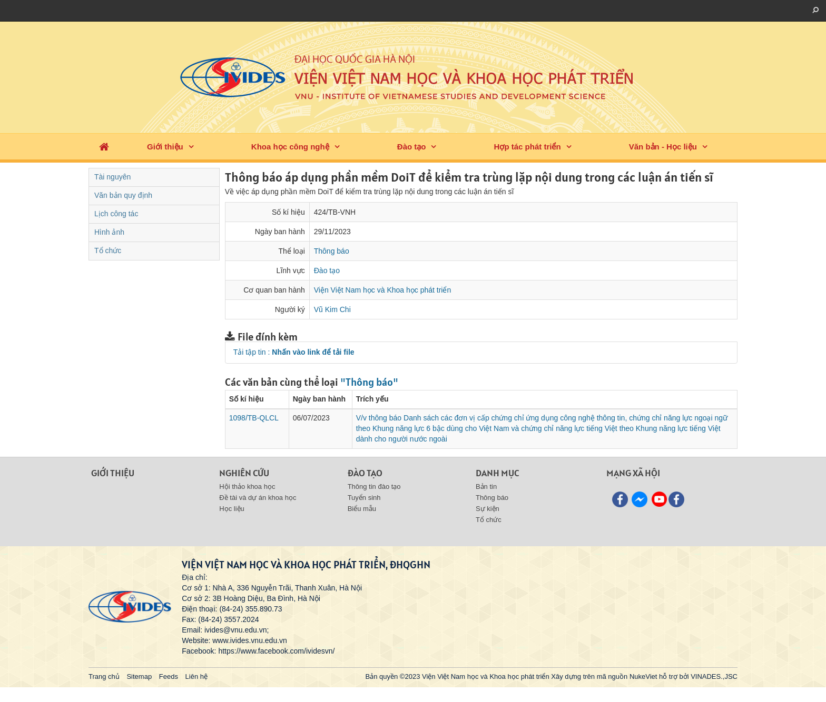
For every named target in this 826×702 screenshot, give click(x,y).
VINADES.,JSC (714, 676)
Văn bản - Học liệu (663, 146)
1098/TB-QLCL (254, 418)
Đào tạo (411, 146)
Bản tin (486, 486)
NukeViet (643, 676)
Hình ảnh (109, 232)
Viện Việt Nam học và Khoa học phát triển (382, 290)
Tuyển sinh (364, 498)
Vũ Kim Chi (332, 309)
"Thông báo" (369, 382)
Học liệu (231, 509)
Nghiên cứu (244, 473)
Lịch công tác (116, 213)
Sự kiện (487, 509)
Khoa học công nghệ (290, 146)
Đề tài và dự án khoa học (257, 498)
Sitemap (139, 676)
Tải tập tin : (294, 352)
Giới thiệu (165, 146)
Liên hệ (196, 676)
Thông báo (331, 251)
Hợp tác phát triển (527, 146)
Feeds (168, 676)
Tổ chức (107, 250)
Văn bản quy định (123, 195)
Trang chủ (104, 676)
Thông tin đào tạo (374, 486)
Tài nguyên (112, 177)
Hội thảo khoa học (247, 486)
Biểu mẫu (362, 509)
